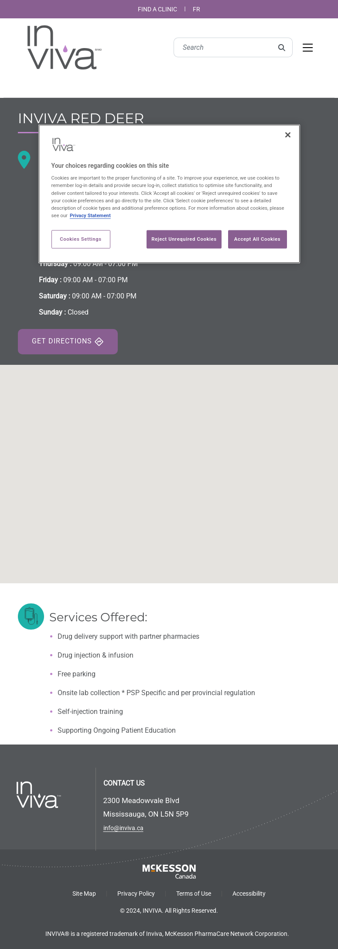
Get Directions (68, 341)
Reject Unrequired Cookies (183, 239)
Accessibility (249, 893)
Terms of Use (193, 893)
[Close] (287, 134)
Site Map (84, 893)
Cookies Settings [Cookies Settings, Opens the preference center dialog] (81, 239)
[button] (169, 466)
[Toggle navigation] (308, 48)
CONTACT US (124, 783)
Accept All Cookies (257, 239)
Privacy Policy (136, 893)
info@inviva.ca (123, 827)
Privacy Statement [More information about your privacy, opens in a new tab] (90, 215)
